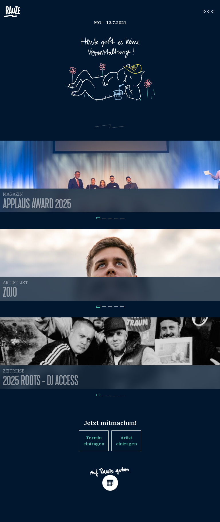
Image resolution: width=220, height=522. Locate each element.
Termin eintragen (93, 441)
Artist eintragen (126, 441)
